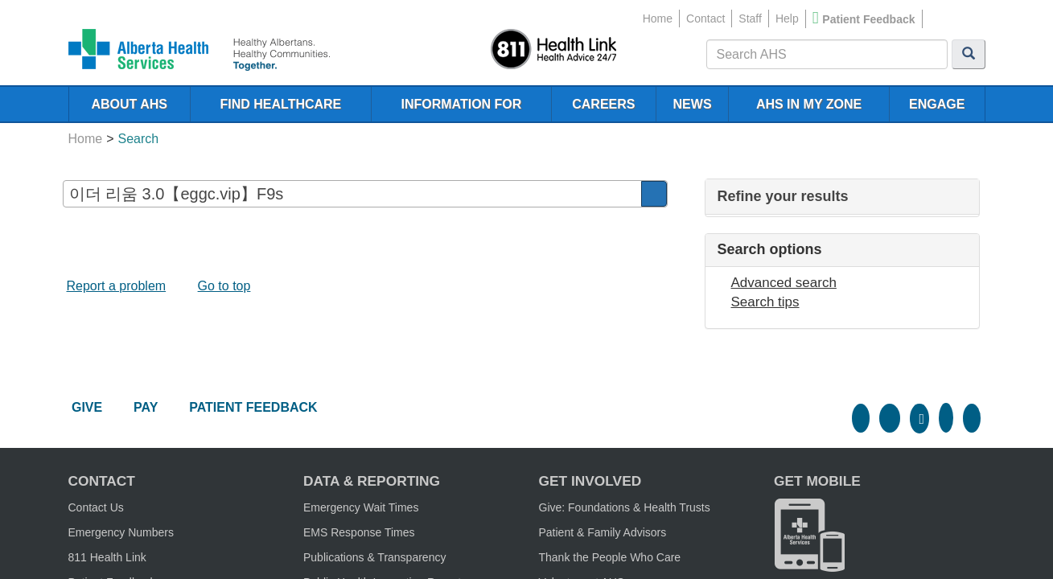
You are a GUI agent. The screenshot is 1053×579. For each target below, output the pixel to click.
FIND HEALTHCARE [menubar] (280, 104)
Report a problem (117, 286)
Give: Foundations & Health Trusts (624, 507)
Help (787, 18)
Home (658, 18)
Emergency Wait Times (360, 507)
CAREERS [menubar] (603, 104)
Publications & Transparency (374, 557)
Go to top (224, 286)
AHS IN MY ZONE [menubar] (809, 104)
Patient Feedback (868, 19)
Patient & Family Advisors (603, 532)
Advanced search (784, 282)
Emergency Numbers (121, 532)
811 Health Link (107, 557)
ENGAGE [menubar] (937, 104)
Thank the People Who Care (610, 557)
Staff (750, 18)
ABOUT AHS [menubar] (129, 104)
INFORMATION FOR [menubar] (461, 104)
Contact (705, 18)
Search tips (765, 302)
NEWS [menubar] (692, 104)
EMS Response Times (359, 532)
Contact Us (96, 507)
